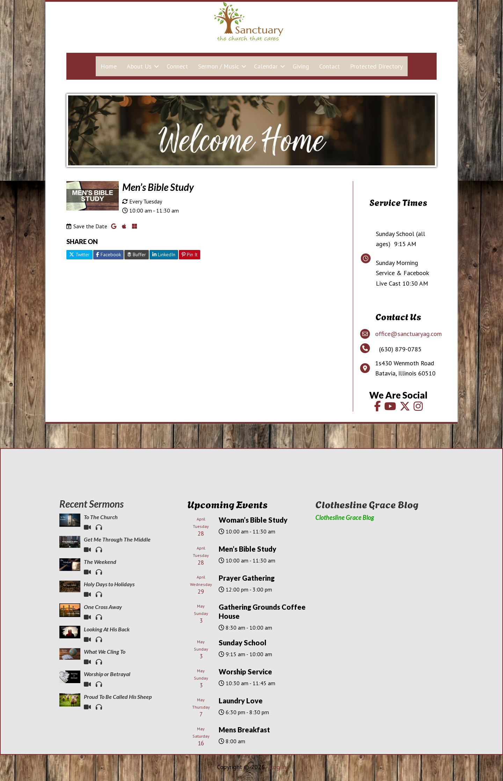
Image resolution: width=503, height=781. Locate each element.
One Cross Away (103, 606)
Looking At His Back (107, 629)
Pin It (189, 254)
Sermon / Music (218, 66)
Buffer (136, 254)
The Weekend (100, 561)
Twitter (79, 254)
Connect (177, 66)
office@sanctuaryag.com (408, 334)
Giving (301, 66)
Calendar (266, 66)
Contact (329, 66)
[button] (156, 66)
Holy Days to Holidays (109, 584)
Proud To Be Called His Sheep (118, 696)
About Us (139, 66)
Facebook (108, 254)
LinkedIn (163, 254)
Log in (278, 767)
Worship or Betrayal (107, 674)
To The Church (101, 517)
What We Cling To (104, 651)
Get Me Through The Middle (117, 539)
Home (109, 66)
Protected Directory (376, 66)
